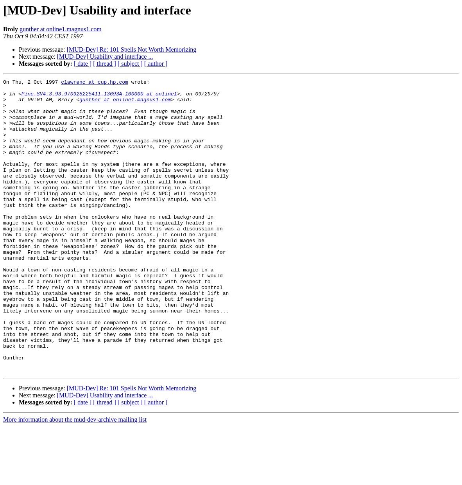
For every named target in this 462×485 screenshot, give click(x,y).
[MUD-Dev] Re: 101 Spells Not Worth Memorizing (132, 49)
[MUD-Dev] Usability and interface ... (105, 56)
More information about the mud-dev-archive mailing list (75, 478)
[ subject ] (130, 63)
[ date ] (82, 63)
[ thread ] (104, 63)
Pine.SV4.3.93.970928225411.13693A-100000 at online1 (99, 97)
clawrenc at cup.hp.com (94, 82)
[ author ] (156, 63)
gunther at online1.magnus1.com (61, 29)
